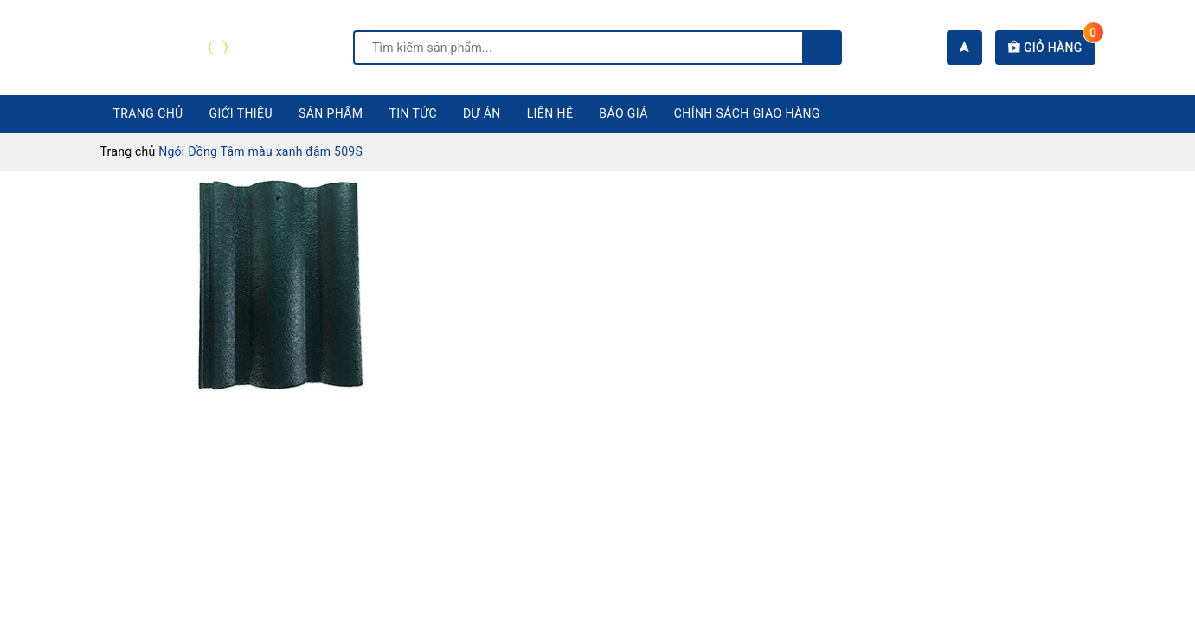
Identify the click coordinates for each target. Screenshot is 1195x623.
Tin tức (413, 113)
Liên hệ (550, 113)
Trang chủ (148, 113)
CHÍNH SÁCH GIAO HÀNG (747, 113)
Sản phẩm (331, 113)
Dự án (482, 113)
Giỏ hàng (1051, 48)
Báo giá (623, 113)
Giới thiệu (241, 113)
